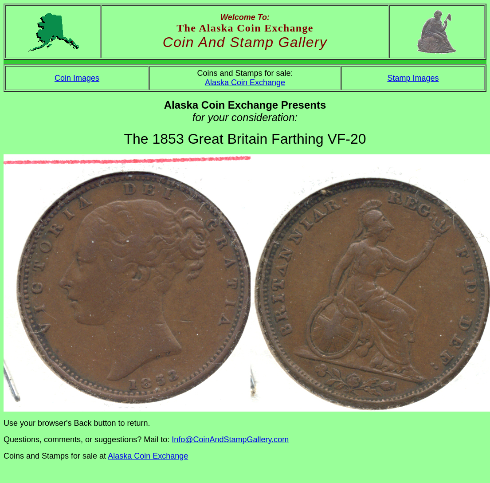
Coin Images (77, 78)
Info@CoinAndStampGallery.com (230, 439)
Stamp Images (413, 78)
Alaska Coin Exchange (245, 82)
